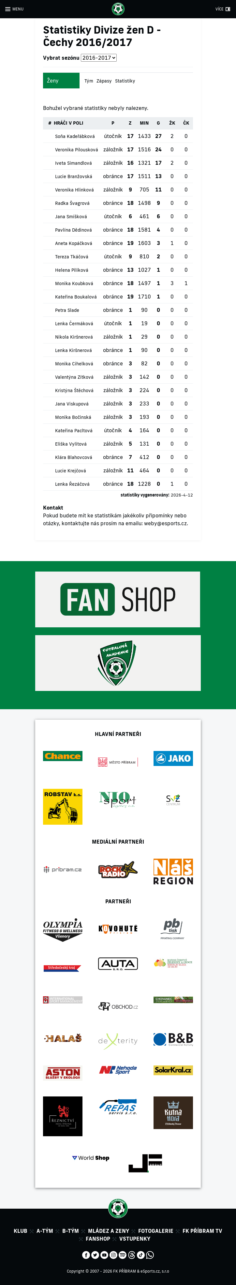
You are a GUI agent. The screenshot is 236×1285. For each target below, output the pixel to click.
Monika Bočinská (73, 417)
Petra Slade (67, 310)
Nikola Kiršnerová (74, 337)
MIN (144, 123)
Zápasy (104, 81)
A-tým (45, 1231)
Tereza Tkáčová (71, 257)
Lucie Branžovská (73, 176)
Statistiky (125, 81)
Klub (20, 1231)
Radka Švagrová (72, 203)
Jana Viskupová (72, 404)
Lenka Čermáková (74, 324)
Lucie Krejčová (70, 471)
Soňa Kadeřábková (75, 136)
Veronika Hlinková (74, 190)
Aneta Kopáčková (73, 243)
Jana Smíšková (71, 217)
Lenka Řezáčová (72, 484)
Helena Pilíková (71, 270)
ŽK (172, 123)
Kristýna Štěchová (74, 390)
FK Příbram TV (202, 1231)
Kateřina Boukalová (76, 297)
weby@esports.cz (165, 523)
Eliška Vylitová (71, 444)
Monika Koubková (74, 283)
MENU (17, 9)
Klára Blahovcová (73, 457)
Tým (88, 81)
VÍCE (219, 9)
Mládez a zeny (108, 1231)
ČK (186, 123)
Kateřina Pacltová (74, 431)
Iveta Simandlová (73, 163)
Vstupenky (134, 1238)
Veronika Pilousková (76, 150)
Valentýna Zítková (74, 377)
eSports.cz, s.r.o (154, 1271)
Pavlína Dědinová (73, 230)
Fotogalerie (155, 1231)
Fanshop (98, 1238)
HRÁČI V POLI (68, 123)
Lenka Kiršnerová (73, 350)
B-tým (70, 1231)
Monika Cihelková (74, 364)
